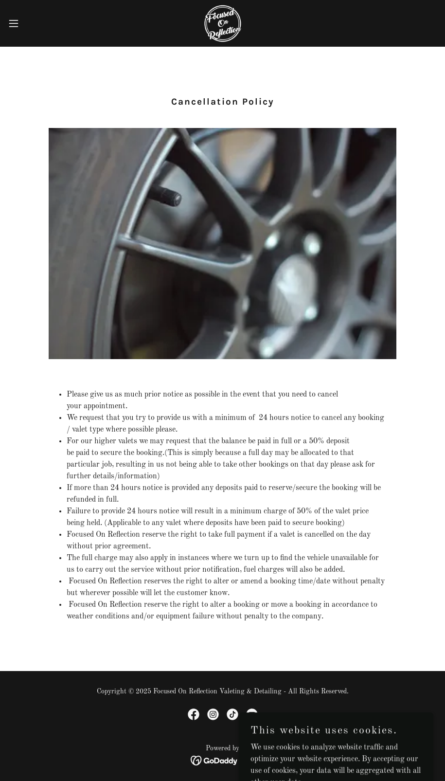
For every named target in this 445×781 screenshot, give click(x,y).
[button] (37, 23)
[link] (222, 23)
